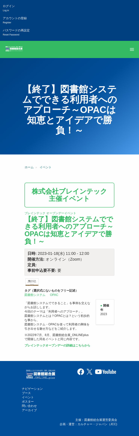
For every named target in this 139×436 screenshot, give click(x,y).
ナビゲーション (32, 388)
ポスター (28, 401)
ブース (26, 393)
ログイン (9, 8)
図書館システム (34, 294)
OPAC (54, 294)
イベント (46, 167)
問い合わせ (29, 405)
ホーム (29, 167)
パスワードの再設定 (16, 32)
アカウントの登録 (15, 20)
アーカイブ (29, 410)
